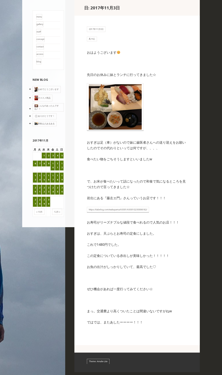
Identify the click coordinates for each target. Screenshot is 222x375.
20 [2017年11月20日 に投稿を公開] (35, 189)
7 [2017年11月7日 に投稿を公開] (39, 163)
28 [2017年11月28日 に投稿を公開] (39, 201)
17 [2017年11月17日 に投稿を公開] (53, 177)
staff (38, 31)
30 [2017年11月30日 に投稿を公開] (48, 201)
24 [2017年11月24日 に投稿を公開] (53, 189)
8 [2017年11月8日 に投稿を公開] (44, 163)
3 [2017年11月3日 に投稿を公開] (53, 155)
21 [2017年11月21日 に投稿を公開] (39, 189)
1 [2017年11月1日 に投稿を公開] (44, 155)
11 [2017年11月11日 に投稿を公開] (57, 165)
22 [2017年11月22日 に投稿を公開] (44, 189)
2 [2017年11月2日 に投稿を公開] (48, 155)
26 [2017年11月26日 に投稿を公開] (62, 189)
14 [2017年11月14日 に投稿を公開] (39, 177)
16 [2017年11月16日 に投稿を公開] (48, 177)
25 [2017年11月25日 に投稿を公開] (57, 189)
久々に (92, 40)
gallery (39, 24)
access (39, 54)
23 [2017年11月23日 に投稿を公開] (48, 189)
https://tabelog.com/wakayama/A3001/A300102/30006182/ (118, 212)
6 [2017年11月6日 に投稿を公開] (35, 163)
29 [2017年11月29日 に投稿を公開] (44, 201)
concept (40, 39)
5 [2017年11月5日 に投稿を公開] (62, 155)
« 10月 (39, 211)
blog (38, 61)
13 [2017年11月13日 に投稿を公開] (35, 177)
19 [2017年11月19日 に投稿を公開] (62, 177)
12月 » (57, 211)
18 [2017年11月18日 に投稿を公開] (57, 177)
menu (39, 16)
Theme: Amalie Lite (98, 364)
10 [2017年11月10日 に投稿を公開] (53, 165)
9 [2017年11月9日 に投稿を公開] (48, 163)
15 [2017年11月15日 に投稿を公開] (44, 177)
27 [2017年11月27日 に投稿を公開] (35, 201)
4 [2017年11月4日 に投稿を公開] (57, 155)
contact (40, 46)
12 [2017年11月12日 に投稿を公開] (62, 165)
